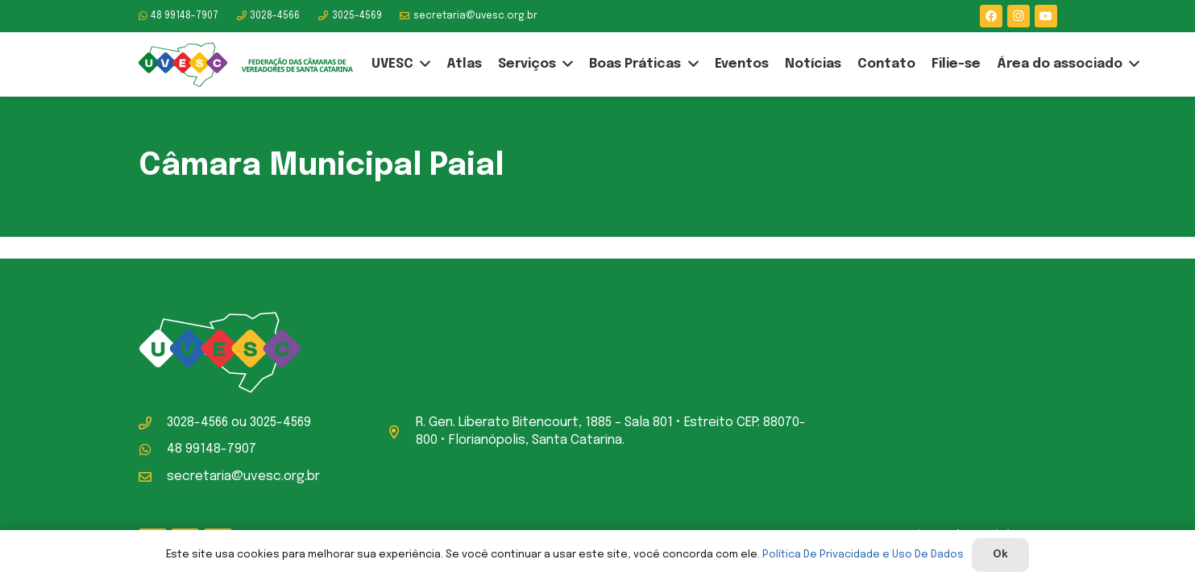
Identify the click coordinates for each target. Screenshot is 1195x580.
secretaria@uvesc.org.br (243, 476)
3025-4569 (280, 422)
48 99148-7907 (211, 449)
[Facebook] (991, 16)
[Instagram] (1018, 16)
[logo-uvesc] (246, 65)
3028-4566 (197, 422)
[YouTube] (1046, 16)
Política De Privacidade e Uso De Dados (863, 554)
